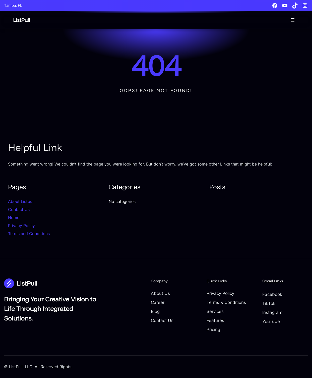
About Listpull (21, 201)
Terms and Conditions (29, 233)
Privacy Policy (21, 225)
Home (13, 217)
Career (157, 302)
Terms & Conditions (226, 302)
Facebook (272, 294)
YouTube (271, 321)
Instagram (272, 312)
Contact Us (19, 209)
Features (215, 320)
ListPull (21, 20)
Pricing (213, 329)
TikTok (268, 303)
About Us (160, 293)
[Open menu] (293, 20)
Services (215, 311)
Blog (155, 311)
